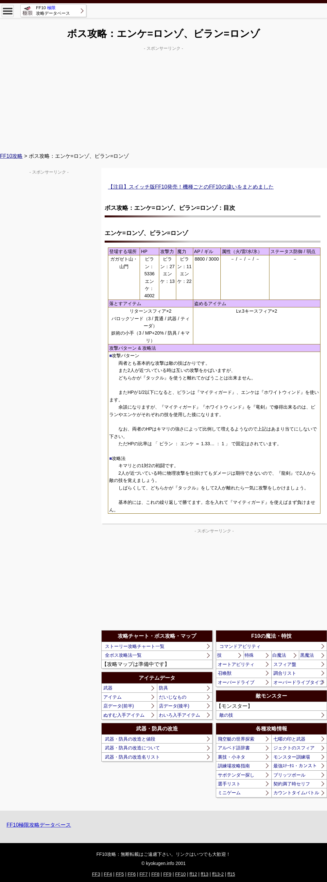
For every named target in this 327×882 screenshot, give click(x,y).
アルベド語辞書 (234, 747)
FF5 (120, 874)
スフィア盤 (284, 664)
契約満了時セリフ (291, 783)
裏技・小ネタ (231, 757)
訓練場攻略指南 (234, 765)
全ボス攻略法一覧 (123, 655)
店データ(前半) (118, 705)
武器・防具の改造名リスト (132, 757)
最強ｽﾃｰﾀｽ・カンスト (295, 765)
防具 (163, 687)
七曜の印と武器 (289, 739)
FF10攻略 (11, 156)
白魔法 (279, 655)
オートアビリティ (236, 664)
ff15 (231, 874)
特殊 (249, 655)
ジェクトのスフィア (294, 747)
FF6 (132, 874)
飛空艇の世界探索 (236, 739)
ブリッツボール (289, 775)
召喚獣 (225, 673)
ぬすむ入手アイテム (124, 715)
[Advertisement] (163, 98)
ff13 (204, 874)
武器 (107, 687)
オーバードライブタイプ (298, 682)
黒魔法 (307, 655)
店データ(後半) (174, 705)
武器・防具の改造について (132, 747)
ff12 (193, 874)
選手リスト (229, 783)
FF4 (108, 874)
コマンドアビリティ (240, 646)
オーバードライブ (236, 682)
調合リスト (284, 673)
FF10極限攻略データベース (39, 825)
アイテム (112, 697)
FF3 (96, 874)
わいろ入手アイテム (179, 715)
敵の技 (226, 715)
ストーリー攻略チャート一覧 (134, 646)
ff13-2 (218, 874)
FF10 (180, 874)
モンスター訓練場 (291, 757)
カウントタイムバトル (296, 792)
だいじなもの (172, 697)
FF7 (144, 874)
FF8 (155, 874)
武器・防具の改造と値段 (130, 739)
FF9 (167, 874)
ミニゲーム (229, 792)
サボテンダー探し (236, 775)
